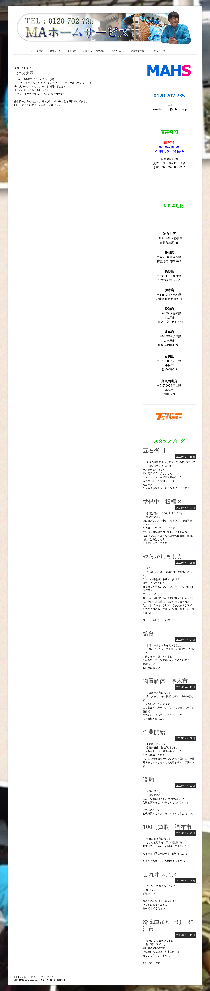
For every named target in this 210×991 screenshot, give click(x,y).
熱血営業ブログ (138, 51)
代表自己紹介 (117, 51)
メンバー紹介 (159, 51)
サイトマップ (47, 976)
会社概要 (72, 51)
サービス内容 (36, 51)
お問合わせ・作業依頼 (93, 51)
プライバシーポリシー (29, 976)
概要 (15, 976)
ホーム (20, 51)
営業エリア (55, 51)
